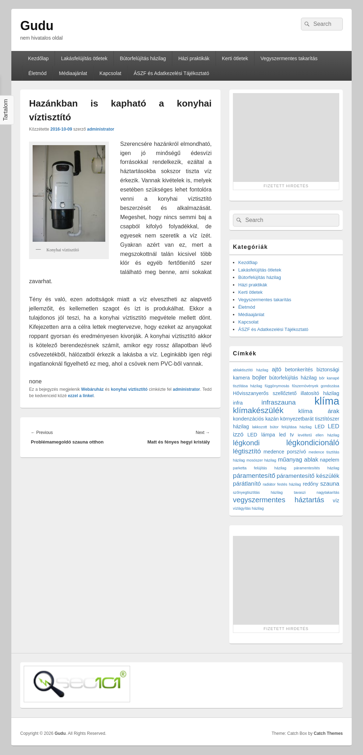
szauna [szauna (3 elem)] (329, 483)
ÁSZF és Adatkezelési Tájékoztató (171, 73)
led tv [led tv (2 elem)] (286, 434)
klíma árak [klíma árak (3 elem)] (318, 411)
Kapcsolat (110, 73)
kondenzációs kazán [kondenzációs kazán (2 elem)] (256, 419)
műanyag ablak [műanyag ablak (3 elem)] (298, 459)
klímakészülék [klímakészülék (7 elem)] (258, 410)
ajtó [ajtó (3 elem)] (276, 369)
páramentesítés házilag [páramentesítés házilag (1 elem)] (316, 468)
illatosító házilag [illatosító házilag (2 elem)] (320, 393)
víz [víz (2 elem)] (336, 500)
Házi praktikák (194, 58)
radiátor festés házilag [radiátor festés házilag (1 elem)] (282, 484)
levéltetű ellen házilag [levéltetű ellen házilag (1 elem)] (318, 435)
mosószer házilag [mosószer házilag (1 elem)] (261, 460)
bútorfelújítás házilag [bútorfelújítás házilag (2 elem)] (293, 378)
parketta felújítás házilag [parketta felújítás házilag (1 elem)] (259, 468)
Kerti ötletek (235, 58)
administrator (100, 129)
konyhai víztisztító (129, 389)
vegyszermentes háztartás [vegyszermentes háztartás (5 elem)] (278, 500)
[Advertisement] (286, 137)
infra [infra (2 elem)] (238, 403)
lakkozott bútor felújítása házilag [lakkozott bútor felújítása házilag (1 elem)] (282, 427)
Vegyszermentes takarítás (289, 58)
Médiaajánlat (73, 73)
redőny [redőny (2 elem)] (310, 484)
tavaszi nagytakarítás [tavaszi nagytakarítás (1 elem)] (316, 492)
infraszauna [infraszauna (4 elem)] (279, 402)
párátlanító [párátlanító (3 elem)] (247, 483)
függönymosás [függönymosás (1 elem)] (277, 386)
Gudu (37, 25)
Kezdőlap (38, 58)
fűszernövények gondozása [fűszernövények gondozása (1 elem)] (315, 386)
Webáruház (92, 389)
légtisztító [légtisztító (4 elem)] (247, 451)
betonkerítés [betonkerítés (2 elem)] (299, 369)
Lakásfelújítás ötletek (84, 58)
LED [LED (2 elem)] (320, 426)
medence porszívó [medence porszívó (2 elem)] (284, 451)
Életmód (37, 73)
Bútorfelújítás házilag (143, 58)
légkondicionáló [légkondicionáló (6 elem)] (312, 442)
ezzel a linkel (81, 395)
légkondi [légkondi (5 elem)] (246, 443)
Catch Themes (328, 733)
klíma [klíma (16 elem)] (326, 401)
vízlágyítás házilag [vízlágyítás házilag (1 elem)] (248, 508)
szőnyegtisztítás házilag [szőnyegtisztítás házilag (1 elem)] (258, 492)
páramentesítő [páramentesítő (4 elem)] (254, 475)
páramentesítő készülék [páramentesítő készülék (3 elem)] (308, 476)
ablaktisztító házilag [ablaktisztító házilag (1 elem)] (250, 370)
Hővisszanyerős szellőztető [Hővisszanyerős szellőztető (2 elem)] (265, 393)
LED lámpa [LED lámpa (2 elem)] (261, 434)
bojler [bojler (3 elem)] (259, 377)
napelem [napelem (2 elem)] (329, 460)
